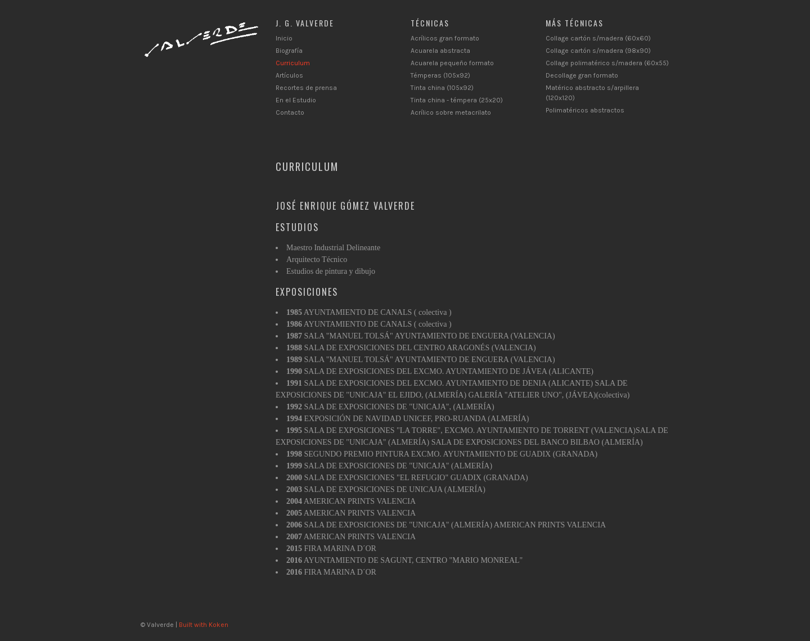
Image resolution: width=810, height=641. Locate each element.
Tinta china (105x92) (442, 88)
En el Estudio (296, 100)
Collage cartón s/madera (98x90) (598, 51)
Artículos (289, 75)
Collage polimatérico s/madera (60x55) (607, 63)
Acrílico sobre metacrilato (451, 112)
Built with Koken (203, 625)
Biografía (289, 51)
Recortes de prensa (306, 88)
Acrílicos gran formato (445, 38)
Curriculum (293, 63)
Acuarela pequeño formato (452, 63)
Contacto (290, 112)
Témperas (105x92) (440, 75)
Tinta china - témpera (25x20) (457, 100)
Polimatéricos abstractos (585, 110)
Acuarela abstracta (440, 51)
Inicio (284, 38)
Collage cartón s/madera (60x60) (598, 38)
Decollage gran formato (582, 75)
